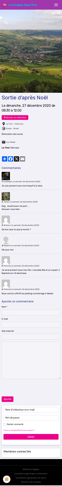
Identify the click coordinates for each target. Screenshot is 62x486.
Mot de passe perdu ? (26, 430)
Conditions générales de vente (31, 478)
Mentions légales (31, 469)
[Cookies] (6, 479)
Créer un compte (10, 430)
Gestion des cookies (31, 482)
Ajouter (8, 399)
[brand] (19, 4)
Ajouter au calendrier (15, 117)
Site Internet (8, 331)
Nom (4, 307)
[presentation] (27, 387)
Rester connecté (15, 424)
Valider (31, 436)
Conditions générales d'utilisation (31, 474)
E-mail (5, 319)
